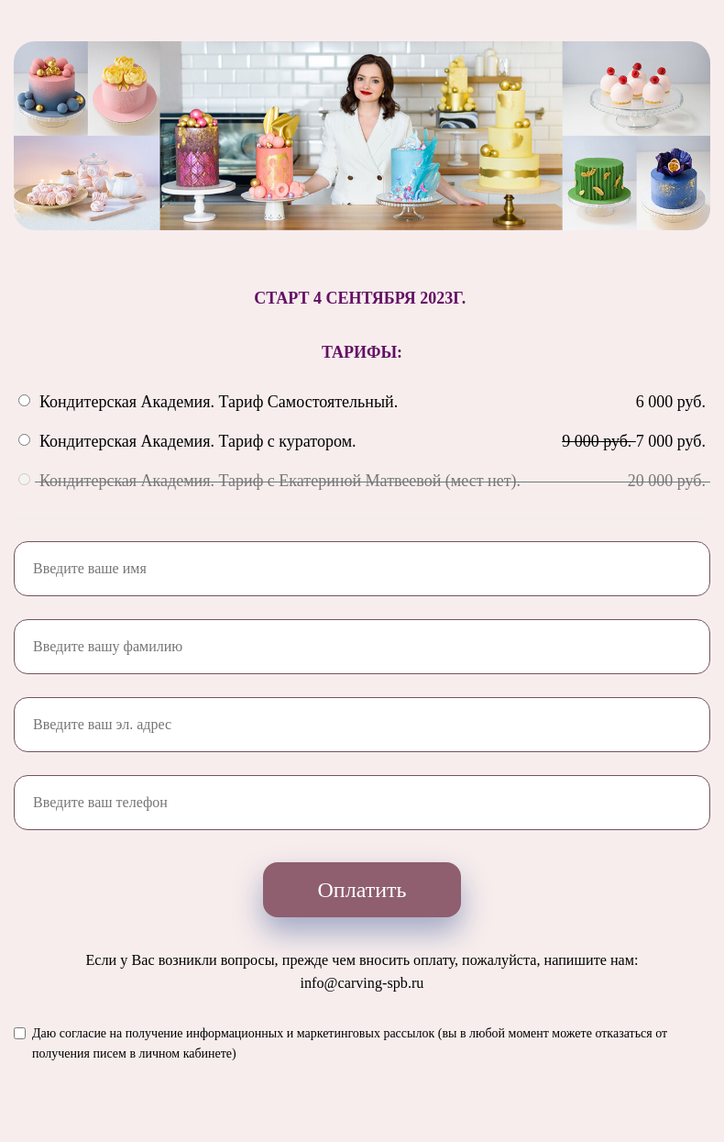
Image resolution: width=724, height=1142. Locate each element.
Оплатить (362, 890)
